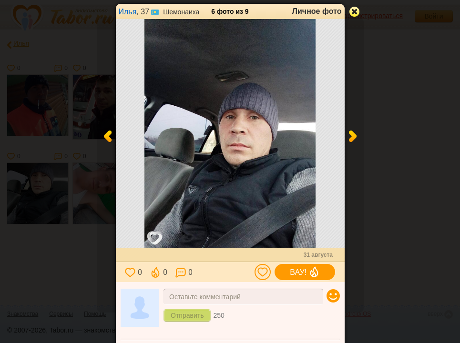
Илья (128, 12)
